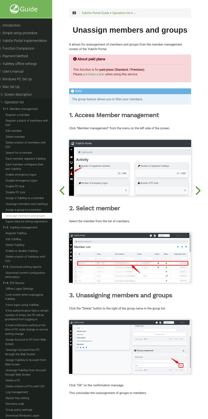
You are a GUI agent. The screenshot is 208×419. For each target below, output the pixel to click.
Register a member (22, 115)
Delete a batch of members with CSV (29, 145)
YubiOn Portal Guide (102, 14)
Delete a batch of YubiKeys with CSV (29, 259)
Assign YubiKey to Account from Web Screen (29, 362)
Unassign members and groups (29, 215)
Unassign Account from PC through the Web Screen (31, 352)
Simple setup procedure (22, 33)
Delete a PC (17, 380)
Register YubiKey (20, 233)
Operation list (15, 102)
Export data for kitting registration (31, 221)
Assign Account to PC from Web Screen (29, 342)
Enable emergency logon (25, 174)
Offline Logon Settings (23, 288)
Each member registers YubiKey (30, 158)
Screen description (19, 94)
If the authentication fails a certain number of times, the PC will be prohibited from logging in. (31, 315)
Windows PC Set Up (19, 79)
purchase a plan (101, 84)
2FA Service (18, 283)
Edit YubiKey (17, 239)
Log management (21, 392)
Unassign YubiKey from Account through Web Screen (29, 372)
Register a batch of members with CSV (30, 123)
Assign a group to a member (27, 210)
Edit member (18, 131)
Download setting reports (26, 267)
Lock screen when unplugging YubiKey (28, 297)
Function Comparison (21, 48)
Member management (24, 109)
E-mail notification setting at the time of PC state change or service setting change (30, 330)
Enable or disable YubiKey (26, 251)
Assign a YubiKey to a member (29, 198)
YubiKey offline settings (22, 64)
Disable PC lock (19, 192)
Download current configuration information (29, 275)
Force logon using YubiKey (26, 305)
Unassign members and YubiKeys (31, 204)
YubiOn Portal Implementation (27, 41)
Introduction (14, 25)
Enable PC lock (19, 186)
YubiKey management (24, 227)
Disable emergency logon (25, 180)
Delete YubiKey (19, 245)
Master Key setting (21, 398)
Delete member (19, 137)
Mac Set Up (13, 87)
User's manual (15, 71)
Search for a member (23, 152)
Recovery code (19, 404)
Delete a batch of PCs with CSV (29, 386)
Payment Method (17, 56)
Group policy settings (23, 410)
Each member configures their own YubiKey (31, 167)
